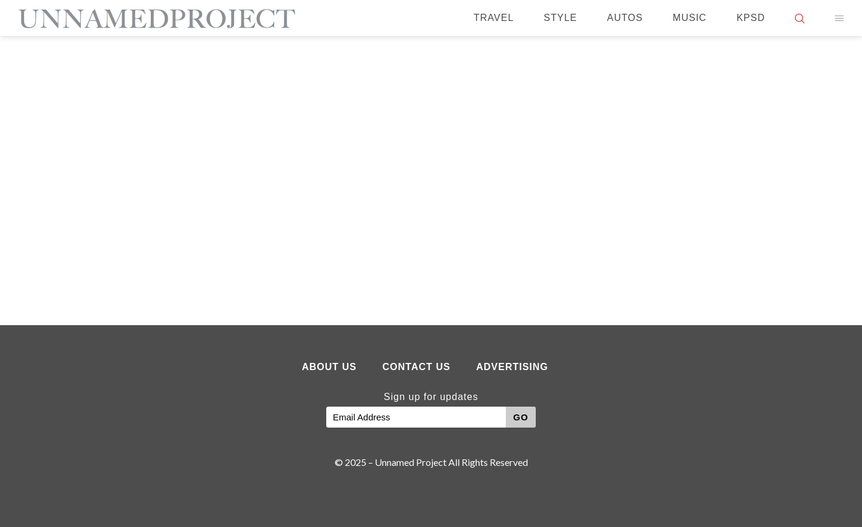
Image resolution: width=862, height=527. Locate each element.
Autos (625, 18)
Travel (494, 18)
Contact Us (417, 367)
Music (690, 18)
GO (520, 417)
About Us (329, 367)
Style (560, 18)
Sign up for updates (431, 397)
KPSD (750, 18)
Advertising (512, 367)
